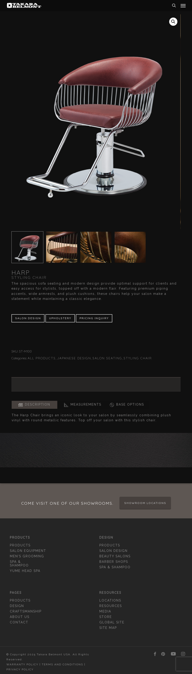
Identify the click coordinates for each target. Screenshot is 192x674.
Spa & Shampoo (19, 563)
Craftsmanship (26, 611)
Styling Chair (138, 358)
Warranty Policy (22, 664)
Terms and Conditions (62, 664)
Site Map (108, 628)
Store (105, 617)
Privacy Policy (20, 669)
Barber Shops (113, 561)
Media (105, 611)
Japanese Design (74, 358)
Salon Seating (107, 358)
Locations (110, 600)
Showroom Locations (145, 503)
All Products (42, 358)
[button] (183, 5)
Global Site (111, 622)
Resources (110, 606)
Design (17, 606)
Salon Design (113, 551)
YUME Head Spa (25, 571)
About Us (19, 617)
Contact (19, 622)
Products (20, 545)
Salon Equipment (28, 551)
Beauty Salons (115, 556)
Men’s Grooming (27, 556)
